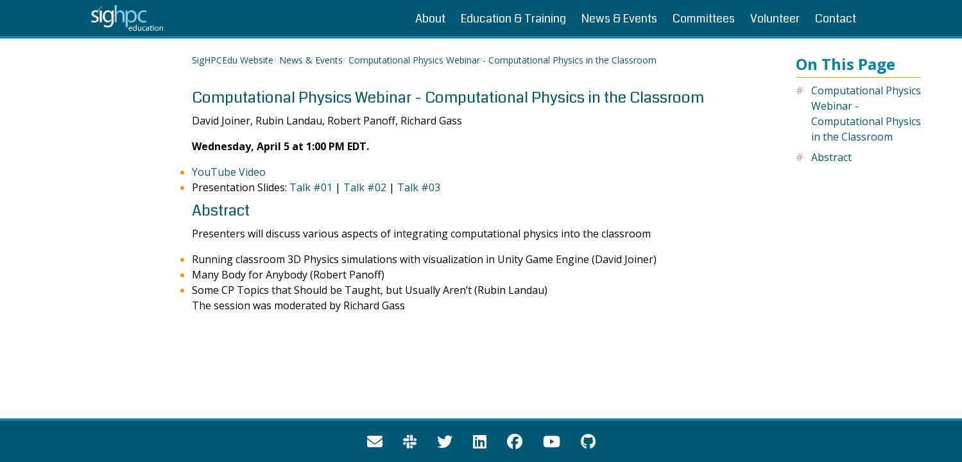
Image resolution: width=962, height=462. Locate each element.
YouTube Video (229, 172)
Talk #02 (364, 187)
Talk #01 (310, 187)
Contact (835, 18)
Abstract (831, 157)
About (430, 18)
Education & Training (513, 18)
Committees (704, 18)
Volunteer (775, 18)
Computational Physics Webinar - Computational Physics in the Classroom (502, 60)
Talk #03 (418, 187)
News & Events (619, 18)
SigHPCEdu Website (232, 60)
